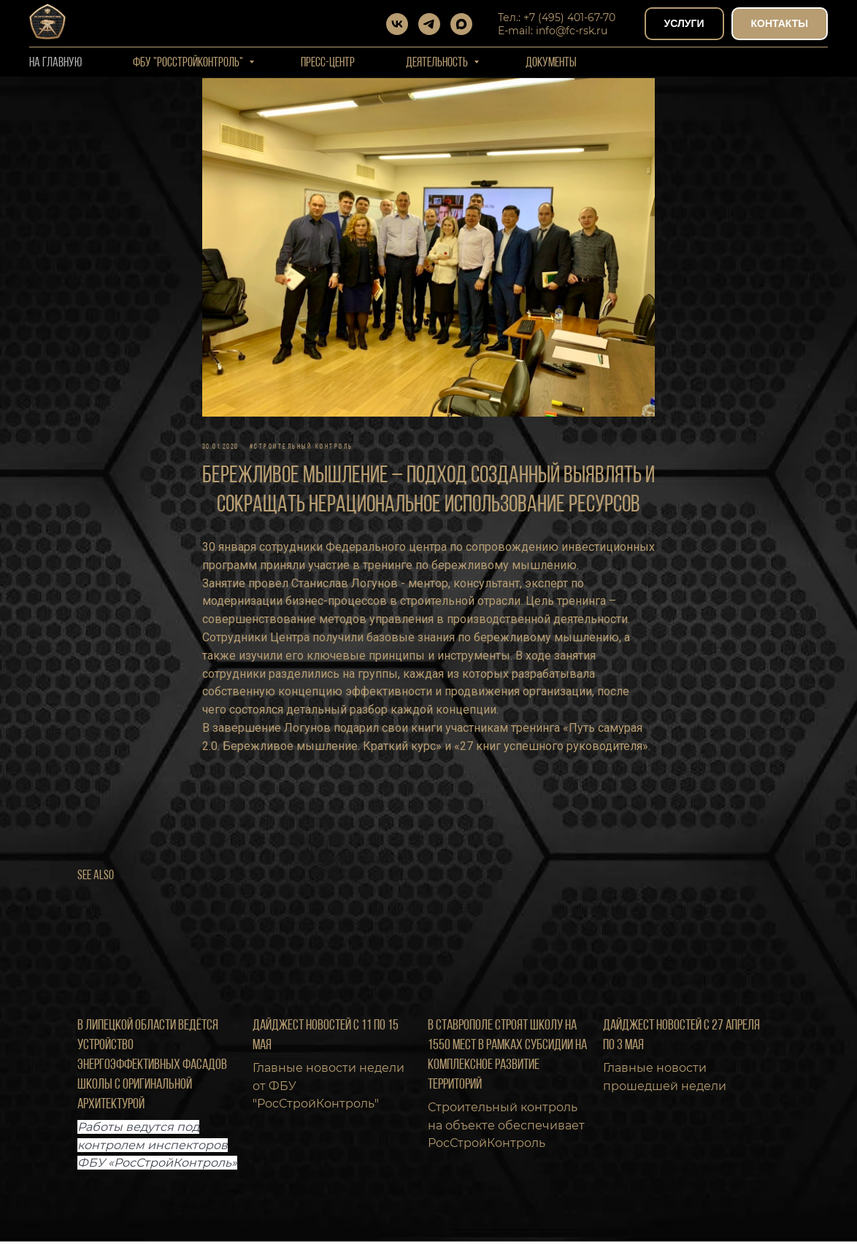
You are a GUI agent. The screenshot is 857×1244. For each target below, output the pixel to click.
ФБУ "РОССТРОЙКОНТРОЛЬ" (189, 63)
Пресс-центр (328, 63)
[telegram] (429, 24)
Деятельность (438, 63)
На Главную (55, 63)
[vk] (397, 24)
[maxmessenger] (461, 24)
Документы (551, 63)
